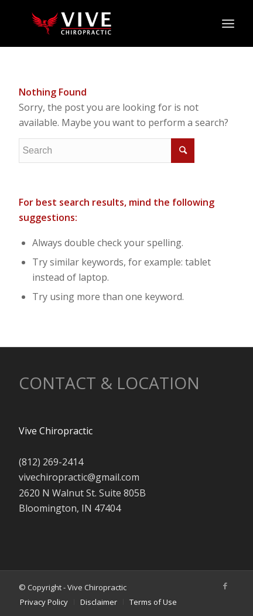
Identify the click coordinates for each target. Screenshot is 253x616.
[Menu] (228, 23)
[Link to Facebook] (225, 585)
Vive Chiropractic (56, 430)
